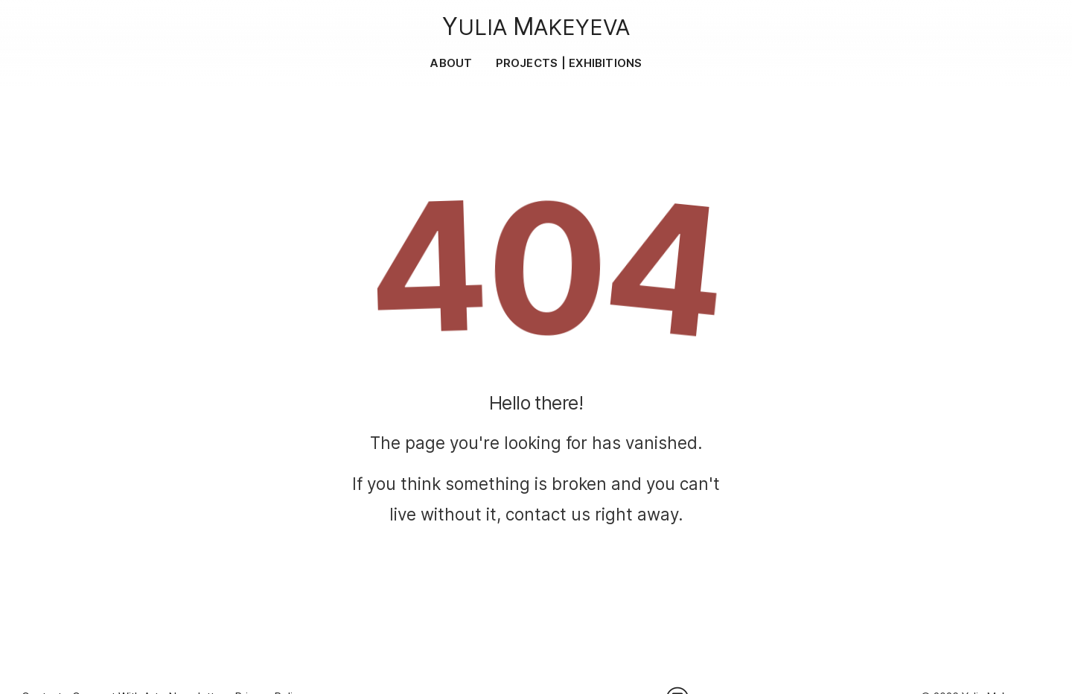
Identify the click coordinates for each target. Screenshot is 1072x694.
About (451, 63)
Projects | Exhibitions (569, 63)
